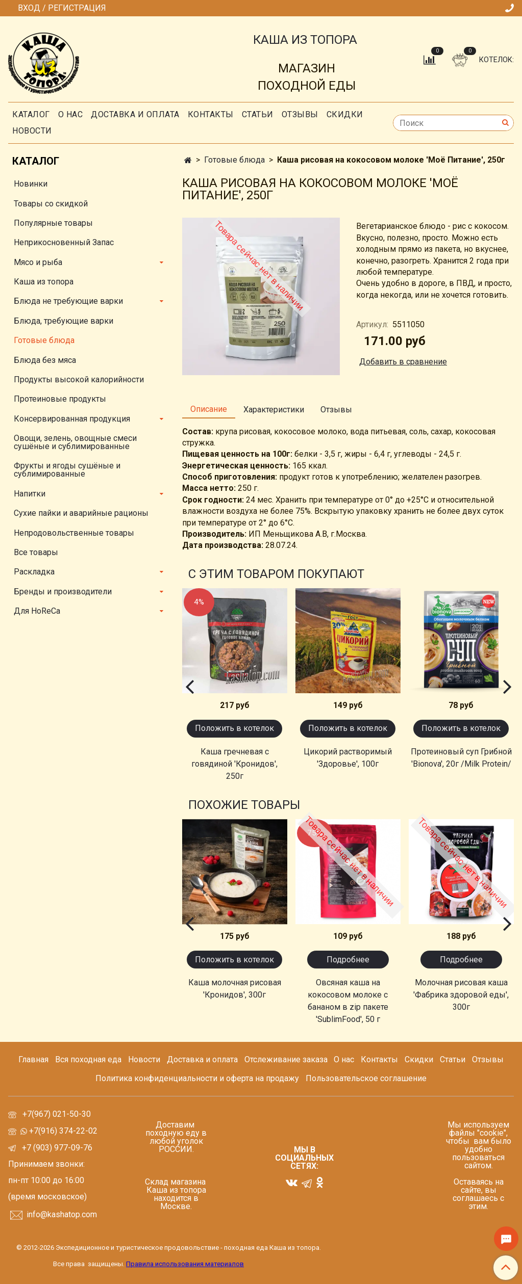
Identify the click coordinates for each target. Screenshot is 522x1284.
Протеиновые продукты (60, 399)
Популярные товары (53, 223)
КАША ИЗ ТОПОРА (305, 40)
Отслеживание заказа (286, 1059)
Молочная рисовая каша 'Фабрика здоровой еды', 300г (461, 995)
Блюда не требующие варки (68, 301)
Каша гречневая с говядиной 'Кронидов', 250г (234, 764)
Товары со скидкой (51, 203)
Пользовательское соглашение (366, 1078)
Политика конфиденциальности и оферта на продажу (197, 1078)
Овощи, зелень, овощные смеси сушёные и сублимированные (75, 442)
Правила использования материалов (185, 1264)
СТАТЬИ (258, 114)
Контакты (211, 114)
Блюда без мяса (45, 360)
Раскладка (34, 572)
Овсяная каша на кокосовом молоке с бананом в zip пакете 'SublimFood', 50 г (348, 1001)
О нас (70, 114)
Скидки (419, 1059)
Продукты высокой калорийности (79, 379)
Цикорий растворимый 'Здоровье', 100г (348, 758)
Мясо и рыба (38, 262)
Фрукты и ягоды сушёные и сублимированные (67, 470)
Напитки (29, 494)
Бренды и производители (63, 591)
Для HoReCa (37, 611)
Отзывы (300, 114)
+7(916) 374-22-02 (62, 1131)
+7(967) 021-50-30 (57, 1114)
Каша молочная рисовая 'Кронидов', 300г (234, 989)
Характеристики (273, 409)
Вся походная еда (88, 1059)
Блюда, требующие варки (63, 321)
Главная (33, 1059)
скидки (345, 114)
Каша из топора (43, 281)
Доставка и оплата (135, 114)
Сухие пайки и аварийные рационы (81, 513)
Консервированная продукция (72, 419)
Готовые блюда (234, 160)
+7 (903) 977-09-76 (56, 1147)
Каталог (31, 114)
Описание (208, 409)
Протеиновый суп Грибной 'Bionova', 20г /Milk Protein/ (461, 758)
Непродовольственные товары (74, 533)
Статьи (452, 1059)
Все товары (36, 552)
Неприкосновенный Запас (64, 242)
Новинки (30, 184)
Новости (32, 131)
